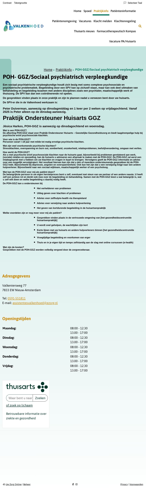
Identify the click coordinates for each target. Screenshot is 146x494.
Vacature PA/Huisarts (122, 41)
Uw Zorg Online (14, 484)
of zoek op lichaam (19, 405)
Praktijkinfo (101, 11)
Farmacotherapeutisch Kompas (116, 31)
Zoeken (40, 398)
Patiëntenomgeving (64, 21)
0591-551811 (17, 298)
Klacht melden (103, 21)
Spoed (87, 11)
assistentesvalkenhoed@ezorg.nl (35, 303)
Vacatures (85, 21)
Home (77, 11)
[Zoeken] (140, 26)
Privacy (124, 484)
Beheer (27, 484)
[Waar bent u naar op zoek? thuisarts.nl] (19, 398)
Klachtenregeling (125, 21)
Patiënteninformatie (123, 11)
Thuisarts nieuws (84, 31)
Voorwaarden (136, 484)
